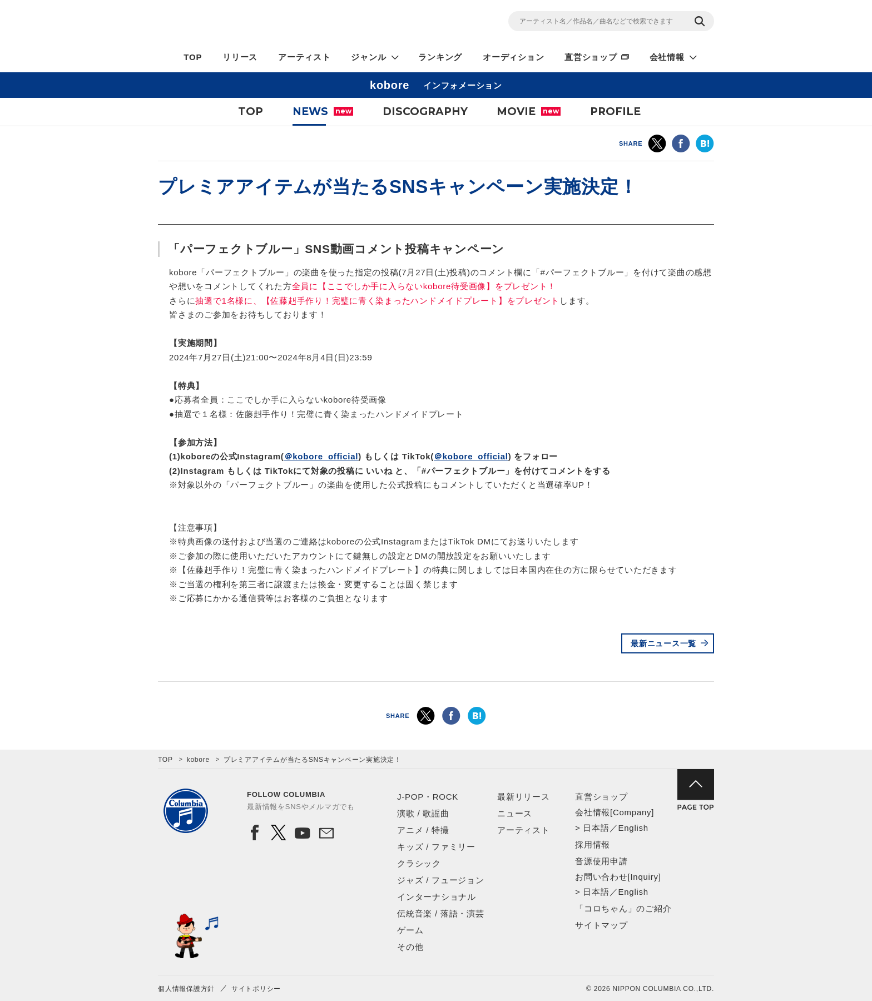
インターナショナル (436, 896)
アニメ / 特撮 (423, 830)
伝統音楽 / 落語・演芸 (440, 913)
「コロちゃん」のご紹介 (623, 908)
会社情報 (667, 57)
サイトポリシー (256, 989)
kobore (198, 760)
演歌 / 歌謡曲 (423, 813)
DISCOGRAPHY (425, 111)
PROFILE (615, 111)
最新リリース (523, 796)
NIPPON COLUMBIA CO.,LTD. (258, 22)
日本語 (596, 827)
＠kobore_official (321, 456)
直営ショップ (590, 57)
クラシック (419, 863)
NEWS (323, 111)
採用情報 (592, 844)
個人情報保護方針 (186, 989)
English (633, 827)
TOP (193, 57)
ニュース (514, 813)
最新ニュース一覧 (663, 643)
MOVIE (529, 111)
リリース (239, 57)
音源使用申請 (601, 861)
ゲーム (410, 930)
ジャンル (368, 57)
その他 (410, 947)
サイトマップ (601, 925)
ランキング (440, 57)
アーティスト (304, 57)
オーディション (513, 57)
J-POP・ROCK (427, 796)
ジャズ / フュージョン (440, 880)
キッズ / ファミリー (436, 846)
